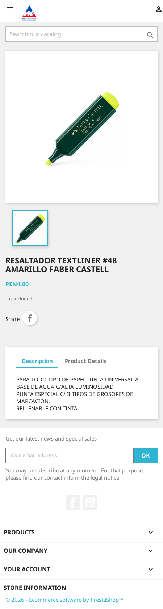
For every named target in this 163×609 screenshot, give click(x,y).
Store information (35, 588)
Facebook (73, 502)
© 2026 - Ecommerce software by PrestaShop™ (64, 599)
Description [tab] (37, 360)
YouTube (90, 502)
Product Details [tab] (85, 360)
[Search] (81, 34)
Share (29, 318)
